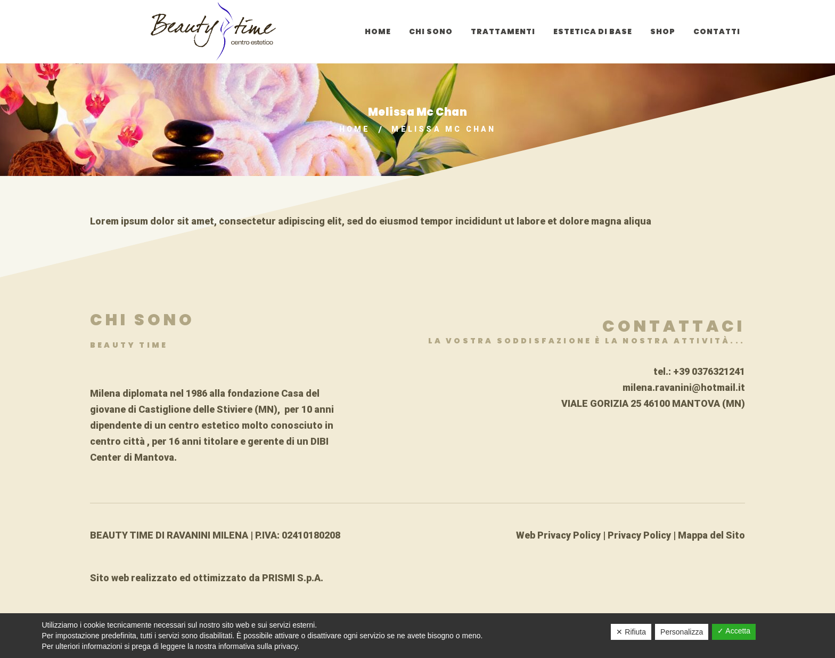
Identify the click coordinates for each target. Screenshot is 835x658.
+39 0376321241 (709, 371)
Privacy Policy (639, 535)
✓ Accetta (733, 631)
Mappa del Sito (711, 535)
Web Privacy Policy (558, 535)
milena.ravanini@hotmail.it (684, 387)
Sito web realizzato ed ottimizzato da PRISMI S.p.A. (206, 577)
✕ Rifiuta (631, 632)
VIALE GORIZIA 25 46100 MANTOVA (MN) (653, 403)
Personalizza (681, 632)
